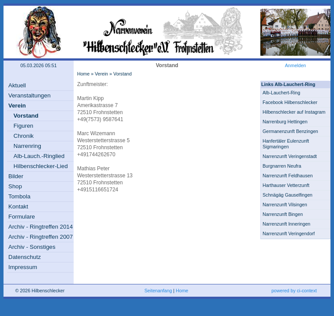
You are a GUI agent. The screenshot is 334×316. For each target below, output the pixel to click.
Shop (15, 186)
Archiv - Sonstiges (31, 247)
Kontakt (18, 206)
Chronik (24, 136)
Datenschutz (24, 257)
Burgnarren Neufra (282, 166)
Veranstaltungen (29, 95)
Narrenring (27, 146)
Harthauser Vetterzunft (286, 185)
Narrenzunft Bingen (283, 214)
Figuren (23, 125)
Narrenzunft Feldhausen (288, 175)
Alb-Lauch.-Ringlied (39, 156)
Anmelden (295, 65)
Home (83, 73)
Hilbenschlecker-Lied (41, 166)
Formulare (21, 216)
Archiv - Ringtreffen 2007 (40, 236)
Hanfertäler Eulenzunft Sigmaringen (286, 143)
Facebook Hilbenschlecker (290, 102)
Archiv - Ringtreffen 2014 (40, 226)
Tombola (19, 196)
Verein (17, 105)
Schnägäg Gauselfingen (288, 195)
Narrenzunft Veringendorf (289, 233)
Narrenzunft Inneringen (286, 223)
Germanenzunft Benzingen (290, 131)
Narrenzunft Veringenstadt (290, 156)
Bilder (15, 176)
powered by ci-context (294, 290)
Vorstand (26, 115)
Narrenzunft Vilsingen (285, 204)
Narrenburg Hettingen (285, 121)
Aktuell (17, 85)
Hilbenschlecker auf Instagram (294, 112)
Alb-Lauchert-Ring (281, 92)
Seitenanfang (158, 290)
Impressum (22, 267)
